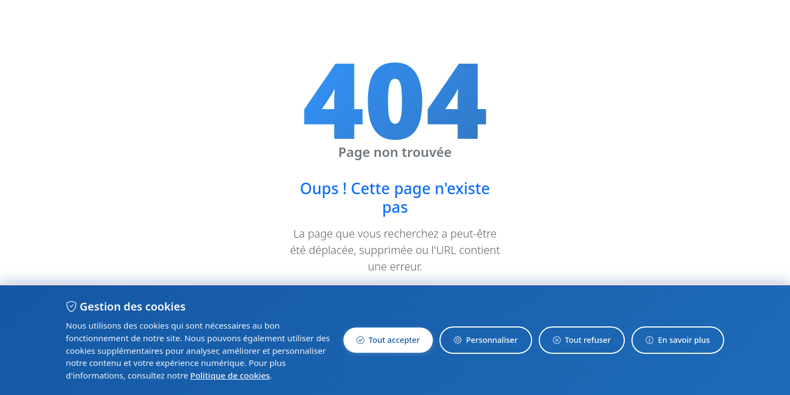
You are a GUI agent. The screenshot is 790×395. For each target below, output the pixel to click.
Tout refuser (581, 340)
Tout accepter (388, 340)
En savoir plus (678, 340)
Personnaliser (485, 340)
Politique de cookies (230, 375)
